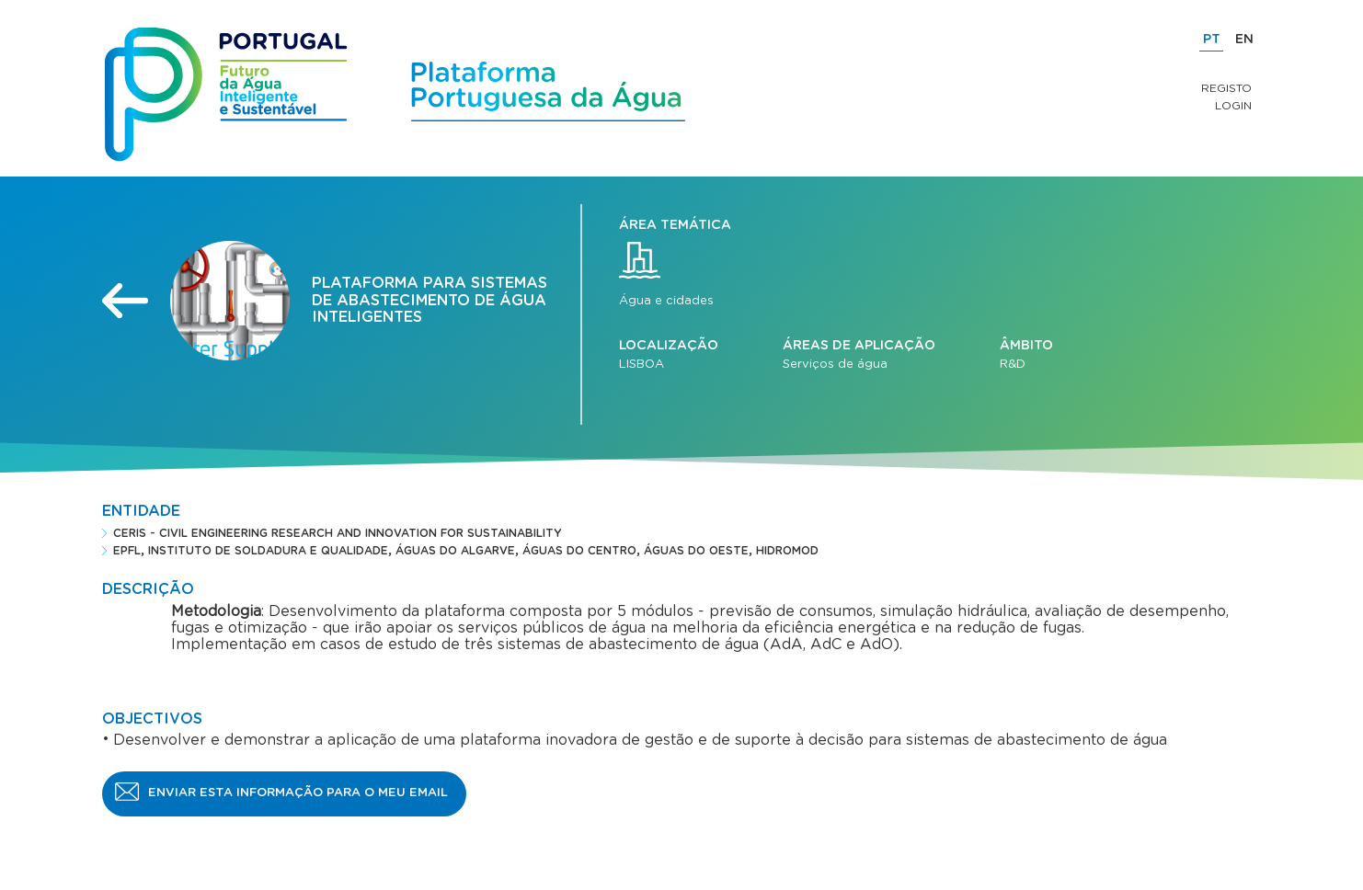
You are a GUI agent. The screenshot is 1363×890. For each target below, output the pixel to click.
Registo (1226, 88)
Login (1233, 105)
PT (1211, 39)
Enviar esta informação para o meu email (298, 793)
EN (1244, 39)
